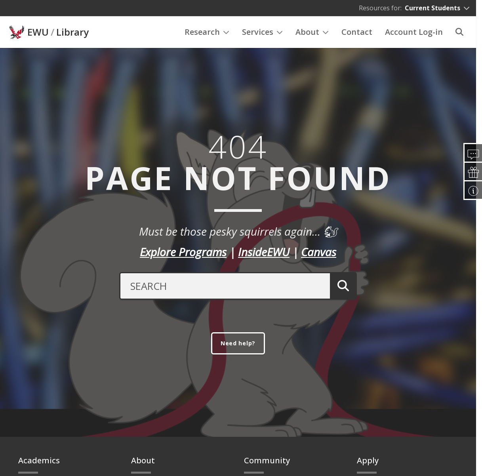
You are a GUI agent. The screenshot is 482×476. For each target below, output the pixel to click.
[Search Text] (222, 285)
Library (72, 32)
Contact (356, 32)
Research (207, 32)
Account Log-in (414, 32)
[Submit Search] (341, 285)
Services (262, 32)
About (312, 32)
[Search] (459, 32)
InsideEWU (264, 250)
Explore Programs (183, 250)
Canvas (318, 250)
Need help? (238, 343)
